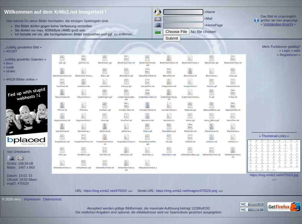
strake (10, 71)
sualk (10, 67)
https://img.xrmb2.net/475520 (105, 191)
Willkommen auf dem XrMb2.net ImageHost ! (55, 12)
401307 (11, 51)
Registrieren (289, 55)
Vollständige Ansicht (278, 24)
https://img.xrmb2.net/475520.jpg (274, 175)
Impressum (32, 199)
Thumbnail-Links (274, 136)
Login (286, 50)
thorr (9, 63)
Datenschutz (52, 199)
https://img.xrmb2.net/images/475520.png (186, 191)
